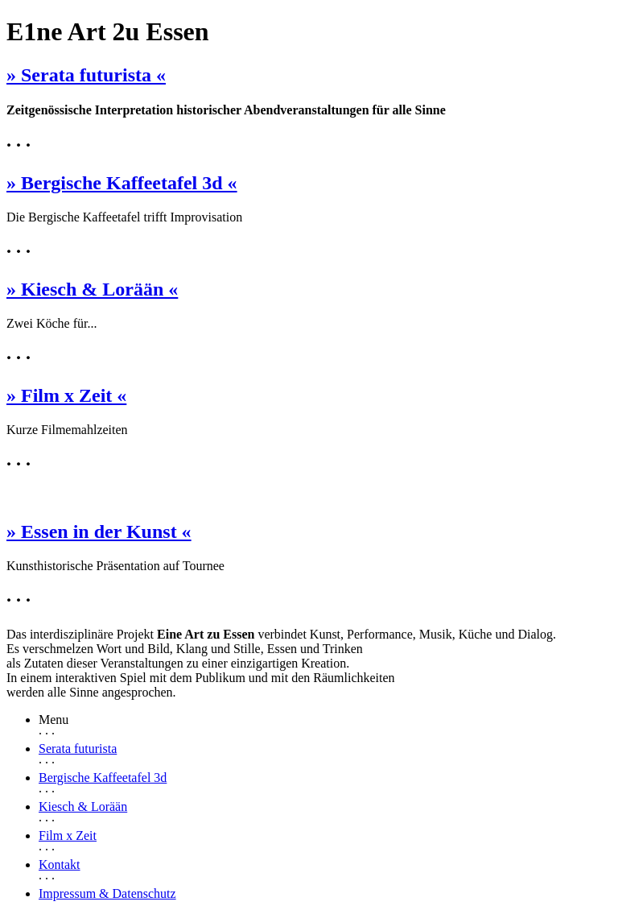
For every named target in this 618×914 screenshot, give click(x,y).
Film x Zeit (68, 835)
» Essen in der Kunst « (99, 531)
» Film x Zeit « (66, 395)
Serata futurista (78, 748)
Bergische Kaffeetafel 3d (103, 777)
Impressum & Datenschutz (107, 893)
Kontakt (59, 864)
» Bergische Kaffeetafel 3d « (121, 182)
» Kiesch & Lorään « (92, 289)
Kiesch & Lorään (83, 806)
